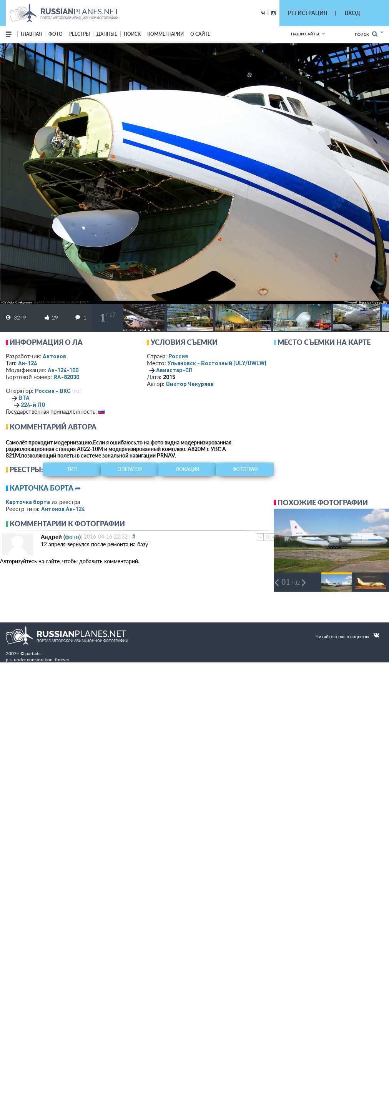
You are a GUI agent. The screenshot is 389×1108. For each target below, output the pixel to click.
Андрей (51, 536)
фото (55, 34)
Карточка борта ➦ (45, 488)
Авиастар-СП (174, 369)
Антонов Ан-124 (63, 508)
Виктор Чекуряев (190, 383)
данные (106, 34)
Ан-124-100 (63, 369)
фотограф (245, 469)
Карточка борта (28, 501)
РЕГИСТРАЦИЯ (307, 13)
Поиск (366, 34)
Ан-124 (27, 362)
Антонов (54, 356)
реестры (79, 34)
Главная (31, 34)
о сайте (200, 34)
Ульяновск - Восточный (217, 362)
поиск (132, 34)
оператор (130, 469)
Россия (178, 356)
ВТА (24, 397)
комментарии (165, 34)
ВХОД (352, 13)
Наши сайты (305, 34)
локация (187, 469)
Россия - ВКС (52, 390)
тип (72, 469)
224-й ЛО (33, 404)
